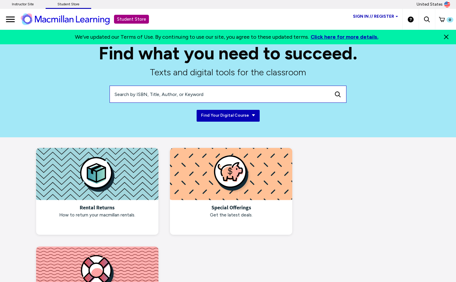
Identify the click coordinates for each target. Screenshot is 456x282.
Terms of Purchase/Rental (143, 260)
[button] (427, 19)
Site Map (254, 260)
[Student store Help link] (410, 19)
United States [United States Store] (433, 4)
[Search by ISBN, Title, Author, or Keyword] (220, 94)
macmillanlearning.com (28, 260)
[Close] (446, 37)
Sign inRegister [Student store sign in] (375, 16)
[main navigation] (10, 19)
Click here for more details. (344, 37)
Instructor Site (23, 4)
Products (228, 260)
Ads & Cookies (100, 260)
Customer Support (284, 260)
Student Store (68, 4)
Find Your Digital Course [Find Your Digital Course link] (228, 115)
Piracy (208, 260)
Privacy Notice (68, 260)
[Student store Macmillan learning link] (69, 19)
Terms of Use (184, 260)
